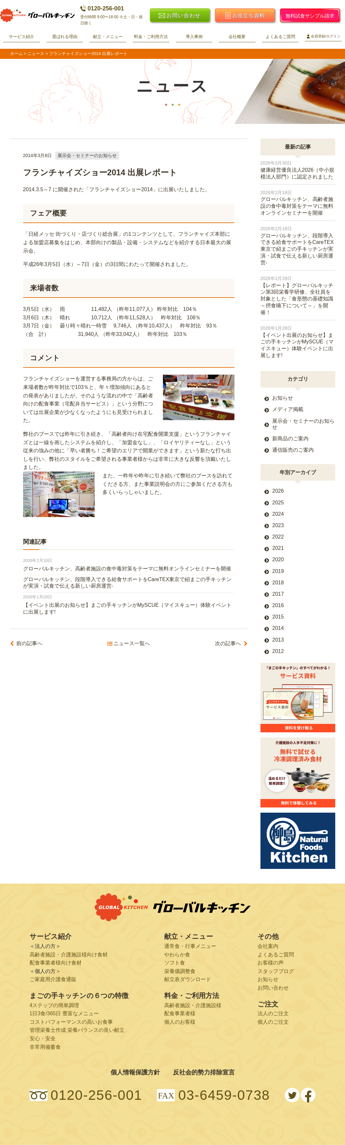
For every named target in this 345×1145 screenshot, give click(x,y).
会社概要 (237, 36)
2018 (278, 582)
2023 (278, 525)
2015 (278, 616)
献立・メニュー (108, 36)
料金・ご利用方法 (151, 36)
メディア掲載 (287, 409)
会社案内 (268, 946)
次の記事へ (228, 643)
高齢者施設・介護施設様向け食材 (69, 954)
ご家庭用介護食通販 (53, 979)
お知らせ (282, 398)
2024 (278, 514)
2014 (278, 628)
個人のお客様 (179, 1022)
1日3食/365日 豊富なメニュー (64, 1013)
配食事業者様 (179, 1013)
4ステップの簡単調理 (54, 1005)
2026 (278, 491)
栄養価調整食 (179, 971)
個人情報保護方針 (135, 1072)
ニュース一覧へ (131, 643)
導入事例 (194, 36)
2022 (278, 536)
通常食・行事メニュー (190, 946)
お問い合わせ (273, 988)
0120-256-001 (102, 8)
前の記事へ (29, 643)
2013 (278, 640)
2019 (278, 571)
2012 (278, 651)
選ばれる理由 (64, 36)
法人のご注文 (273, 1013)
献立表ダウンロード (187, 979)
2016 (278, 605)
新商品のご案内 (290, 438)
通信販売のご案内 (293, 450)
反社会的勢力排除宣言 (204, 1072)
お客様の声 (271, 962)
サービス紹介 (21, 36)
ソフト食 (174, 962)
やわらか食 (177, 954)
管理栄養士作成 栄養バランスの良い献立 (77, 1030)
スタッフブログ (276, 971)
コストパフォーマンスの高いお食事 (71, 1022)
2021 (278, 548)
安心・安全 (43, 1038)
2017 (278, 594)
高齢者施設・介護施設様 (192, 1005)
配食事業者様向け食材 (56, 962)
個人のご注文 (273, 1022)
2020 (278, 559)
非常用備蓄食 (45, 1047)
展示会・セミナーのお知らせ (87, 155)
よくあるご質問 (280, 36)
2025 (278, 502)
